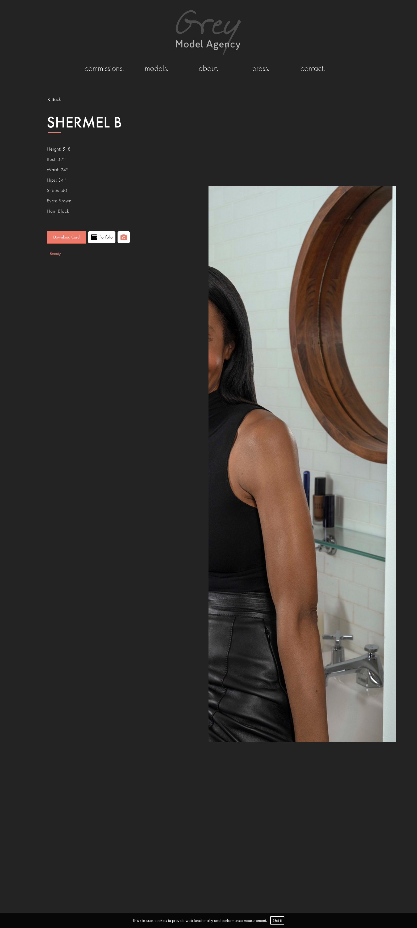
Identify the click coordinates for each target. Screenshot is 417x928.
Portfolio (101, 237)
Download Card (66, 237)
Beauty (55, 253)
